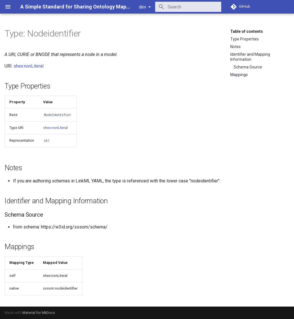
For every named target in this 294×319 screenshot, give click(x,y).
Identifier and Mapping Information (250, 57)
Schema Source (248, 67)
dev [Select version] (142, 7)
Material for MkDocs (38, 313)
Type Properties (244, 39)
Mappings (239, 74)
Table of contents (246, 31)
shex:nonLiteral (28, 66)
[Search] (188, 7)
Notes (235, 46)
